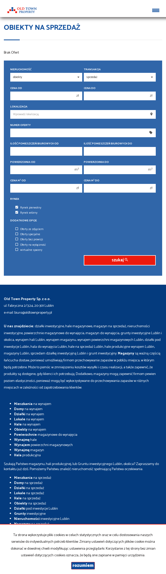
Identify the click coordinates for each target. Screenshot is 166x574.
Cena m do (91, 181)
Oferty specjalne (27, 234)
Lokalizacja (18, 107)
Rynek (14, 199)
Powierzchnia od (22, 162)
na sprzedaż (32, 478)
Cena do (90, 88)
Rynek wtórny (26, 213)
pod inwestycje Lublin (36, 509)
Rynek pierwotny (28, 207)
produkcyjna (27, 455)
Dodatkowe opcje (23, 221)
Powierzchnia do (96, 162)
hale (25, 440)
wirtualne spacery (28, 250)
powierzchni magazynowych (43, 445)
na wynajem (32, 404)
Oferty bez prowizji (29, 239)
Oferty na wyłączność (30, 245)
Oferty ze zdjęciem (29, 229)
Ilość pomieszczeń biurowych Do (108, 144)
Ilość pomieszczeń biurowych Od (34, 144)
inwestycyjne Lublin (41, 519)
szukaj (120, 260)
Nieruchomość (21, 70)
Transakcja (92, 70)
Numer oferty (20, 125)
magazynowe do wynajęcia (45, 435)
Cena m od (18, 181)
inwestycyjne (30, 514)
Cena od (16, 88)
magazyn (29, 450)
